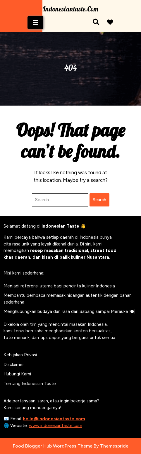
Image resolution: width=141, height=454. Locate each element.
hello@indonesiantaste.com (54, 418)
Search (99, 199)
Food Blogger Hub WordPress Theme (52, 446)
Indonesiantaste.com (70, 9)
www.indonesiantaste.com (55, 425)
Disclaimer (14, 364)
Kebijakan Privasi (20, 355)
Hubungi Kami (17, 374)
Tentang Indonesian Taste (30, 383)
